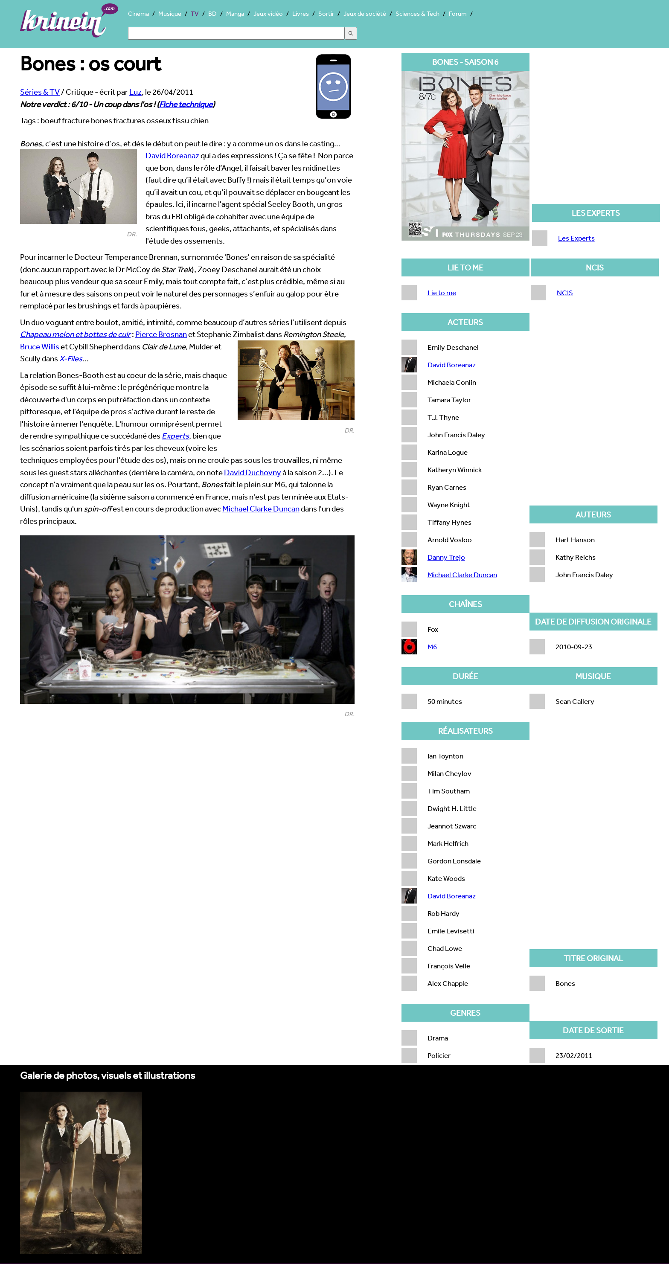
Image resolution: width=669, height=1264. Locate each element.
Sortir (326, 13)
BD (212, 13)
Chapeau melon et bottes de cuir (75, 334)
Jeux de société (364, 13)
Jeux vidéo (268, 13)
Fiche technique (185, 104)
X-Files (70, 358)
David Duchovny (252, 472)
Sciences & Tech (417, 13)
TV (195, 13)
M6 (432, 646)
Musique (169, 13)
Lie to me (442, 292)
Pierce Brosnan (161, 334)
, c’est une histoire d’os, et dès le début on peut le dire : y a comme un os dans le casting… (180, 143)
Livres (300, 13)
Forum (458, 13)
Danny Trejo (446, 556)
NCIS (565, 292)
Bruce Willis (39, 346)
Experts (175, 435)
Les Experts (576, 237)
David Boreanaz (172, 155)
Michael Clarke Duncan (261, 508)
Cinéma (138, 13)
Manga (235, 13)
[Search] (236, 33)
